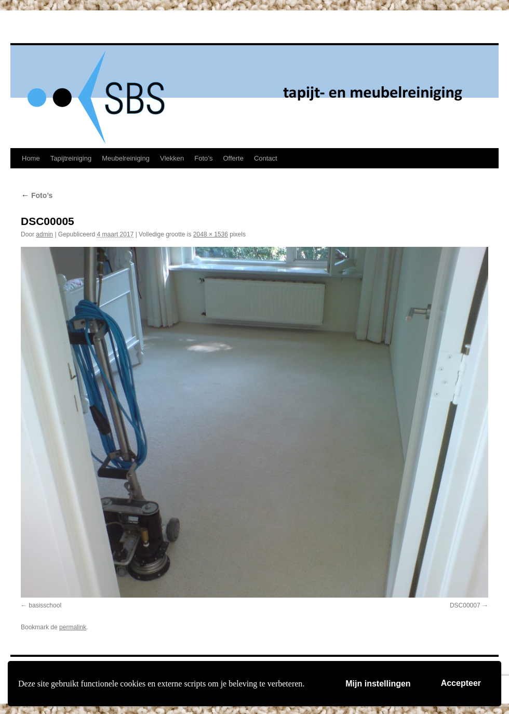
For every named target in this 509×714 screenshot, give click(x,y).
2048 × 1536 (210, 234)
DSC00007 (465, 605)
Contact (265, 158)
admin (44, 234)
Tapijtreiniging (71, 158)
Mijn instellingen (377, 683)
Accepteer (461, 683)
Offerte (233, 158)
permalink (72, 627)
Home (31, 158)
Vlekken (172, 158)
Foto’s (203, 158)
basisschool (45, 605)
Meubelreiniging (126, 158)
